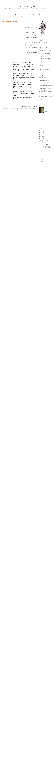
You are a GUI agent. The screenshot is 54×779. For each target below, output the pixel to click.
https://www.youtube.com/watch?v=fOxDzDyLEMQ (27, 16)
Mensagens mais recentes (7, 115)
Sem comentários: (31, 108)
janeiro (43, 157)
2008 (42, 166)
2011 (42, 159)
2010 (42, 161)
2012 (42, 138)
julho (43, 150)
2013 (42, 136)
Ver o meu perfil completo (47, 111)
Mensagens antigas (33, 115)
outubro (43, 142)
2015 (42, 132)
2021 (42, 119)
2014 (42, 134)
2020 (42, 122)
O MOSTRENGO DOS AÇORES (12, 22)
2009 (42, 163)
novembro (44, 140)
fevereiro (44, 155)
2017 (42, 128)
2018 (42, 126)
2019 (42, 124)
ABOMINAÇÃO (27, 6)
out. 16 (44, 144)
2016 (42, 130)
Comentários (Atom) (11, 118)
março (43, 152)
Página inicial (21, 115)
